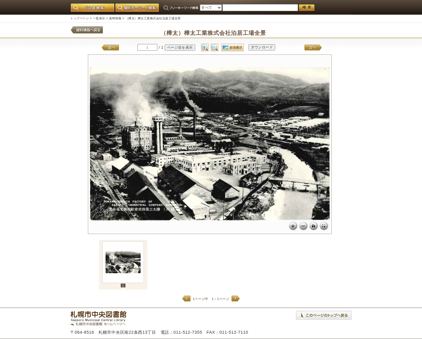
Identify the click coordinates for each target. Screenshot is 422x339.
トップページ (79, 18)
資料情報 (115, 18)
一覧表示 (99, 18)
